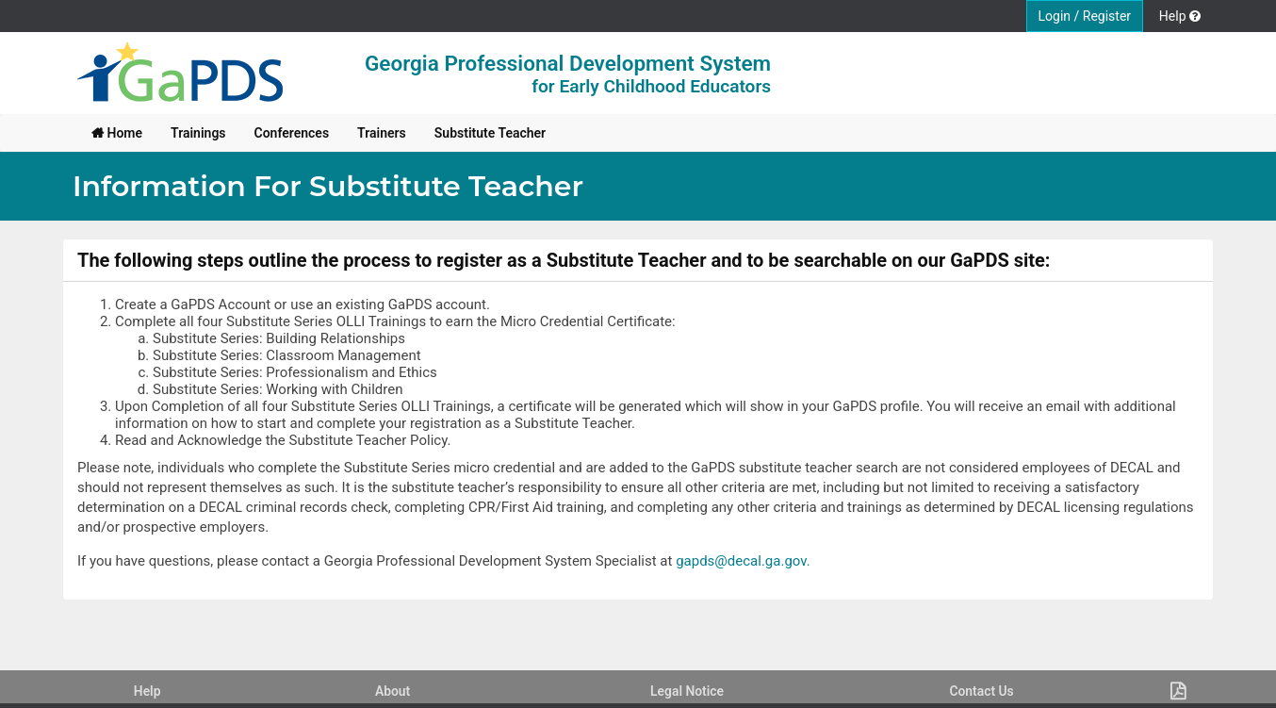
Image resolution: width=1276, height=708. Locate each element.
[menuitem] (116, 133)
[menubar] (318, 133)
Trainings (198, 132)
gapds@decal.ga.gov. (743, 560)
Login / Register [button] (1085, 16)
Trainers (381, 132)
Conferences (292, 132)
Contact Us (981, 691)
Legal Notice (687, 691)
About (392, 691)
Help (147, 691)
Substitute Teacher (490, 132)
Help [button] (1180, 16)
